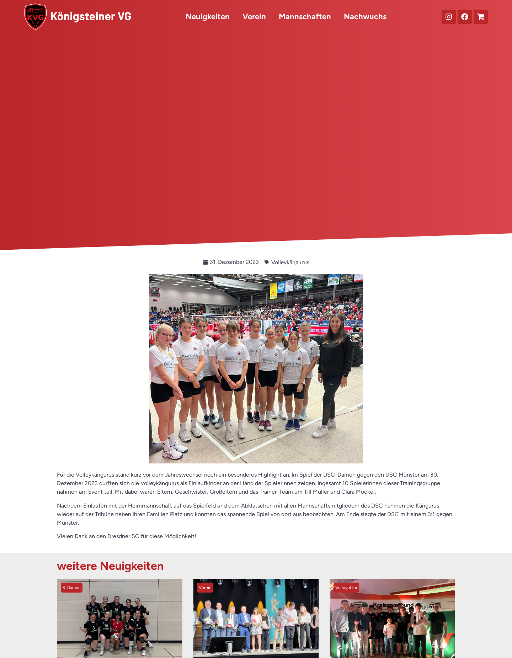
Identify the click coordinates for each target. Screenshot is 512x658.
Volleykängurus (290, 262)
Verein (254, 16)
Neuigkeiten (208, 16)
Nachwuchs (365, 16)
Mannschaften (305, 16)
